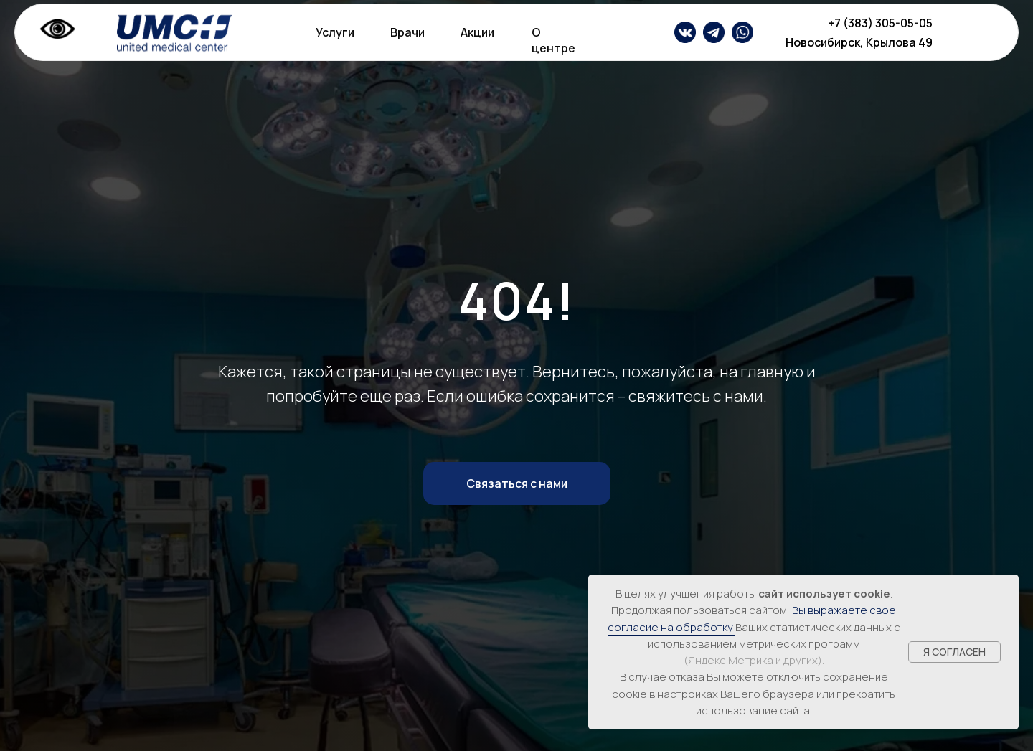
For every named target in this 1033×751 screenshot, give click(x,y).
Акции (477, 32)
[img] (714, 32)
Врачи (407, 32)
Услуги (335, 32)
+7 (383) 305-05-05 (880, 23)
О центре (553, 40)
